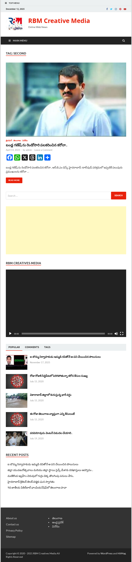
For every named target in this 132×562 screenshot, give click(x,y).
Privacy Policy (14, 530)
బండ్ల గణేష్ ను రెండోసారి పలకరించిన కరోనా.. (36, 145)
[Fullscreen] (121, 333)
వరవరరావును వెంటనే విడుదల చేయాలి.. (51, 433)
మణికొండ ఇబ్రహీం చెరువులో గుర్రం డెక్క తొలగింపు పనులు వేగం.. (41, 475)
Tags (47, 347)
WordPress (107, 553)
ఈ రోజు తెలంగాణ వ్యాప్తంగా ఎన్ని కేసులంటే (52, 413)
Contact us (12, 524)
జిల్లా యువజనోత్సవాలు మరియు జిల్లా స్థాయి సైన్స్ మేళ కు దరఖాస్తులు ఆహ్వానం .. (50, 470)
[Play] (10, 333)
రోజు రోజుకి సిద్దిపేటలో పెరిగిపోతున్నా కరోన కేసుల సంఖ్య (58, 375)
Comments (32, 347)
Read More (13, 179)
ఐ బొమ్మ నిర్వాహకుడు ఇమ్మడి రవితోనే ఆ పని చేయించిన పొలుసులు (65, 356)
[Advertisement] (66, 230)
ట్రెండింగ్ (9, 140)
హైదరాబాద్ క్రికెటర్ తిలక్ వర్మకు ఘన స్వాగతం (31, 481)
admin (29, 150)
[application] (66, 303)
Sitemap (11, 536)
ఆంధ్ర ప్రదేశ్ (57, 522)
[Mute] (116, 333)
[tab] (14, 347)
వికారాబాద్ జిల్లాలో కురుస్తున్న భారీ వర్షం (50, 394)
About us (11, 518)
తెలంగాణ (17, 140)
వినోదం (25, 140)
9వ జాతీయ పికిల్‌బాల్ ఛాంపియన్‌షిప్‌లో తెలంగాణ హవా (37, 487)
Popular (14, 347)
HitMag (122, 553)
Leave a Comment (43, 150)
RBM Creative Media (59, 20)
